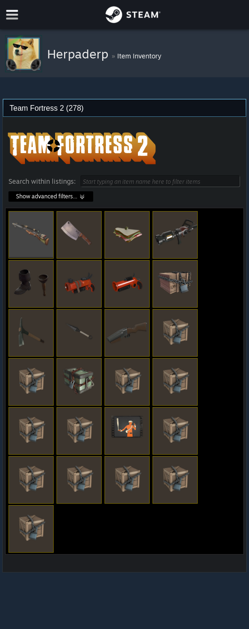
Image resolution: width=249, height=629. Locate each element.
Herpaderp (79, 53)
